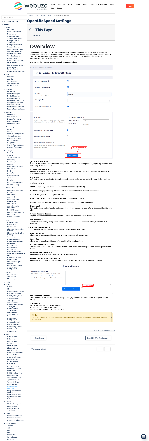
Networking (10, 121)
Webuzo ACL (11, 163)
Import (8, 378)
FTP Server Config (13, 331)
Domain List (11, 109)
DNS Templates (12, 198)
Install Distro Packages (15, 324)
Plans (7, 69)
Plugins (8, 419)
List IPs (9, 123)
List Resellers (11, 86)
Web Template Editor (14, 47)
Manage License (13, 170)
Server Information (14, 411)
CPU (8, 393)
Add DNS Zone (12, 191)
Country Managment (14, 275)
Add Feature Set (13, 78)
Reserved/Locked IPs (14, 141)
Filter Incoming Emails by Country (19, 224)
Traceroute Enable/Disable (16, 284)
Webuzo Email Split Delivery (17, 244)
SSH (8, 268)
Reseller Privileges (13, 88)
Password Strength (14, 273)
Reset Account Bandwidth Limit (18, 63)
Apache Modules (13, 351)
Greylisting (11, 226)
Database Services (12, 424)
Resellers (9, 83)
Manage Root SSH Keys (15, 271)
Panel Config (11, 147)
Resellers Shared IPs (14, 92)
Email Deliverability (14, 228)
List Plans (10, 71)
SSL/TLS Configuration (15, 370)
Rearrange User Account (16, 61)
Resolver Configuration (15, 128)
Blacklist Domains (13, 202)
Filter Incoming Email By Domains (18, 222)
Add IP (9, 126)
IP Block (10, 266)
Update (10, 158)
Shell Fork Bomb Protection (16, 289)
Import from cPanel (14, 382)
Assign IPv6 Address (14, 132)
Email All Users (12, 59)
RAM (8, 395)
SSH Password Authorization (17, 287)
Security (8, 264)
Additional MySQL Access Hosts (18, 438)
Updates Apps (12, 312)
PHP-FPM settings (13, 179)
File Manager (11, 258)
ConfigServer (12, 302)
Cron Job (10, 404)
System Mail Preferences (16, 415)
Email (9, 165)
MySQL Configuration (14, 344)
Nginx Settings (12, 355)
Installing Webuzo (11, 19)
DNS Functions (11, 182)
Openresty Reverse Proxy (16, 365)
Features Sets (12, 75)
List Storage (11, 254)
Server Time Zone (13, 151)
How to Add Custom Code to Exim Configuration (19, 247)
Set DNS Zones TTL (13, 193)
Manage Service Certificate (17, 375)
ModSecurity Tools (13, 293)
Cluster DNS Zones (13, 209)
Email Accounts (12, 215)
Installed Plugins (12, 421)
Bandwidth (11, 399)
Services (10, 315)
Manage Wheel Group (15, 282)
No (140, 365)
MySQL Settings (12, 426)
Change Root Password (15, 161)
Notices (10, 408)
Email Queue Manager (15, 231)
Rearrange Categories (15, 176)
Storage (8, 251)
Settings (9, 145)
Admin (6, 22)
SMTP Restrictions (13, 300)
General (10, 149)
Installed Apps (12, 310)
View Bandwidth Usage (15, 52)
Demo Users (11, 31)
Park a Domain (12, 111)
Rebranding (11, 154)
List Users (10, 27)
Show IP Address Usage (15, 139)
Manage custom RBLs (14, 237)
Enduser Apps (12, 317)
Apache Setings (12, 346)
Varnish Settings (13, 353)
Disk (8, 397)
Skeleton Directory (13, 43)
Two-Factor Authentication (16, 280)
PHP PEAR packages (14, 340)
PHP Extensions (12, 333)
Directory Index (12, 319)
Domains (9, 106)
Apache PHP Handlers (14, 349)
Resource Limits (12, 54)
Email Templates (13, 156)
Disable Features (13, 80)
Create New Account (14, 29)
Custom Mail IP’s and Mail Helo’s (18, 240)
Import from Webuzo (14, 380)
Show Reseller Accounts (15, 101)
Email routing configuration (16, 233)
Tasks (8, 262)
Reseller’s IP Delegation (15, 95)
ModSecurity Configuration (16, 291)
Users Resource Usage (15, 45)
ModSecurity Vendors (14, 298)
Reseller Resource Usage (16, 103)
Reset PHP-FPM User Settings (17, 360)
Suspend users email (14, 36)
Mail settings (11, 217)
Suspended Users (13, 34)
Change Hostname (14, 130)
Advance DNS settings (15, 184)
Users (8, 25)
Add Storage (11, 256)
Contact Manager (13, 406)
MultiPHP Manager (13, 335)
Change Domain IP (13, 115)
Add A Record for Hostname (17, 200)
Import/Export (12, 167)
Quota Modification (14, 50)
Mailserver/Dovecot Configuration (19, 242)
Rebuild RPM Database (15, 326)
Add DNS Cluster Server (15, 205)
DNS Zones (11, 189)
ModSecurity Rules (13, 296)
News (9, 413)
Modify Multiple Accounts (16, 65)
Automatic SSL (12, 372)
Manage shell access (14, 40)
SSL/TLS (8, 368)
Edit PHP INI (11, 342)
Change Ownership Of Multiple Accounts (18, 98)
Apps (7, 306)
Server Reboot (12, 402)
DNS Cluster (11, 207)
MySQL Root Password (15, 429)
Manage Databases (14, 433)
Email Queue (11, 219)
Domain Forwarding (14, 113)
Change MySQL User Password (18, 431)
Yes (133, 365)
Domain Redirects (13, 118)
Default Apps (12, 321)
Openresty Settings (14, 362)
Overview (49, 33)
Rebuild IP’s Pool (12, 135)
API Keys (10, 172)
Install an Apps (12, 308)
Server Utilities (11, 388)
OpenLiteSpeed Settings (16, 358)
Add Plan (10, 73)
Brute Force (11, 174)
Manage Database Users (16, 435)
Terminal (10, 390)
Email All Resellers (13, 90)
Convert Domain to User (16, 56)
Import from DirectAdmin (16, 385)
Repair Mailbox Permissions (16, 235)
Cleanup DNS (12, 196)
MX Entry (10, 187)
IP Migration (11, 137)
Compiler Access (13, 277)
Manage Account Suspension (17, 38)
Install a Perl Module (14, 328)
